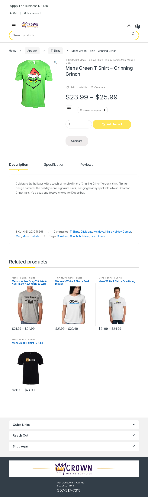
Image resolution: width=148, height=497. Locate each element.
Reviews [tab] (86, 164)
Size (69, 108)
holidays (84, 236)
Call (13, 13)
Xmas (101, 236)
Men (123, 60)
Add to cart (114, 124)
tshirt (93, 236)
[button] (55, 62)
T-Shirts (55, 50)
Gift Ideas (80, 60)
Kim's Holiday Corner (109, 60)
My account (32, 13)
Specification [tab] (54, 164)
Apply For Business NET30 (29, 6)
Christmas (63, 236)
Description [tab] (18, 164)
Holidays (91, 60)
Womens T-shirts (73, 277)
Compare (99, 87)
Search (133, 35)
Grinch (74, 236)
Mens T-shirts (31, 236)
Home (12, 50)
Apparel (32, 50)
